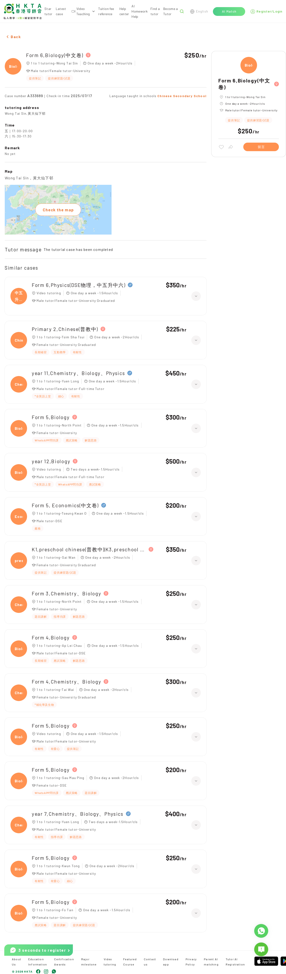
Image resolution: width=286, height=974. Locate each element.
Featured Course (130, 961)
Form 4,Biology (51, 637)
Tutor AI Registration (235, 961)
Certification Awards (64, 961)
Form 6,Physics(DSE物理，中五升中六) (78, 285)
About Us (16, 961)
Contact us (150, 961)
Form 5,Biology (51, 417)
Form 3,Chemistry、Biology (66, 593)
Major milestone (89, 961)
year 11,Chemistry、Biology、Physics (78, 373)
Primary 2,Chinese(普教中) (65, 329)
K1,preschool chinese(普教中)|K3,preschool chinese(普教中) (89, 549)
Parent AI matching (211, 961)
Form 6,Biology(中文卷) (54, 55)
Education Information (37, 961)
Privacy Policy (191, 961)
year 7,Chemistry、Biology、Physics (77, 814)
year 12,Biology (51, 461)
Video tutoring (110, 961)
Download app (170, 961)
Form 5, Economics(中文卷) (65, 505)
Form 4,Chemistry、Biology (66, 681)
